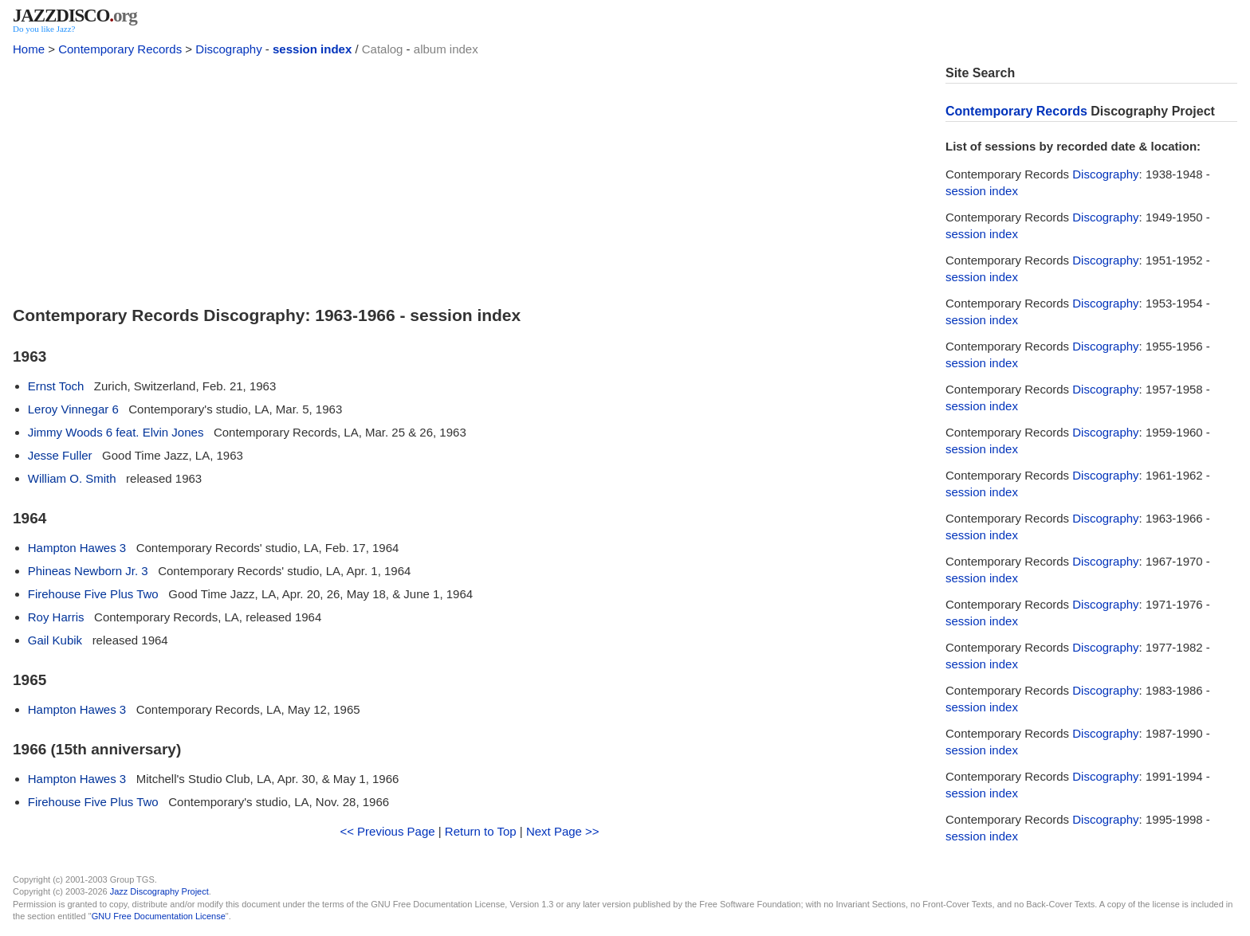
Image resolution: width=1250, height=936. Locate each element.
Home (29, 49)
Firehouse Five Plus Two (93, 594)
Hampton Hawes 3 (77, 547)
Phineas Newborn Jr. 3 (88, 571)
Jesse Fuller (60, 455)
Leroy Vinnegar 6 (73, 409)
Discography (228, 49)
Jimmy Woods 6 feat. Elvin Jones (116, 432)
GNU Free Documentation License (159, 916)
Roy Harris (56, 617)
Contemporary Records (120, 49)
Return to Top (481, 831)
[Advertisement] (469, 176)
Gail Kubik (55, 640)
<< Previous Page (387, 831)
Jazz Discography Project (159, 891)
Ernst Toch (56, 386)
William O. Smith (72, 478)
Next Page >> (562, 831)
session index (312, 49)
